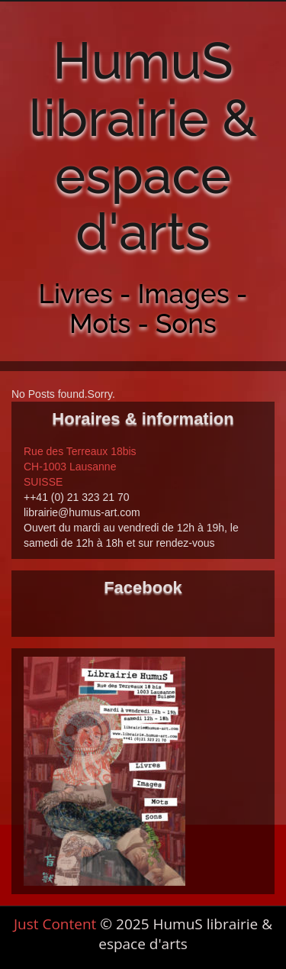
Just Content (55, 924)
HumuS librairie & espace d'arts (143, 146)
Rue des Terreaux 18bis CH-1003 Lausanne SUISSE (80, 466)
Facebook (143, 587)
